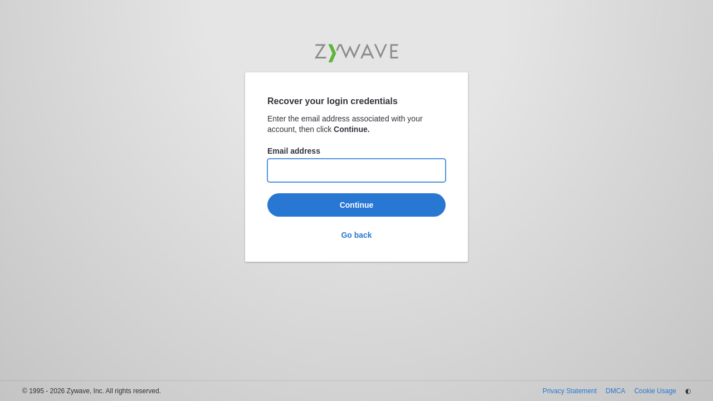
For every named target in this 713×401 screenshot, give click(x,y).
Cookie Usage (655, 391)
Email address (293, 150)
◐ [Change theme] (688, 391)
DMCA (615, 391)
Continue (357, 204)
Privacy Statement (570, 391)
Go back (356, 235)
